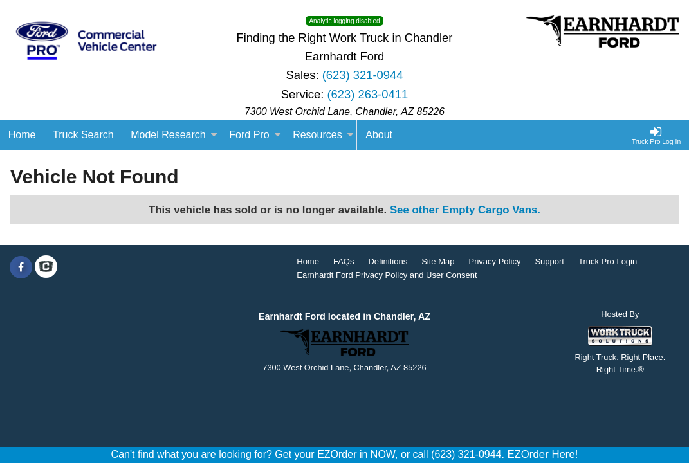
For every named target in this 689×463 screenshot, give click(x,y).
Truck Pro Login (607, 261)
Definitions (387, 261)
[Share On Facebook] (21, 267)
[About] (379, 135)
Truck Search (83, 134)
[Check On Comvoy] (46, 267)
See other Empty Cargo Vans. (465, 210)
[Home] (22, 135)
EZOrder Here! (542, 454)
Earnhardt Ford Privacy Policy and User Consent (387, 275)
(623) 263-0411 (367, 94)
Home (308, 261)
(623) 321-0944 (362, 75)
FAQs (343, 261)
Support (549, 261)
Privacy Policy (494, 261)
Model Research (174, 134)
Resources (323, 134)
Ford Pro (254, 134)
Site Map (437, 261)
